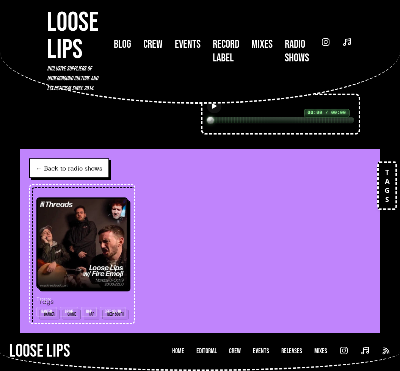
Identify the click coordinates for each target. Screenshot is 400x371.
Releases (291, 351)
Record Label (226, 51)
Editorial (206, 351)
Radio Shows (297, 51)
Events (188, 44)
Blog (122, 44)
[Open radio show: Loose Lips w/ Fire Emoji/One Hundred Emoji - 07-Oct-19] (82, 254)
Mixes (262, 44)
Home (178, 351)
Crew (153, 44)
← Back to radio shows (69, 168)
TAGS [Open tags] (387, 185)
